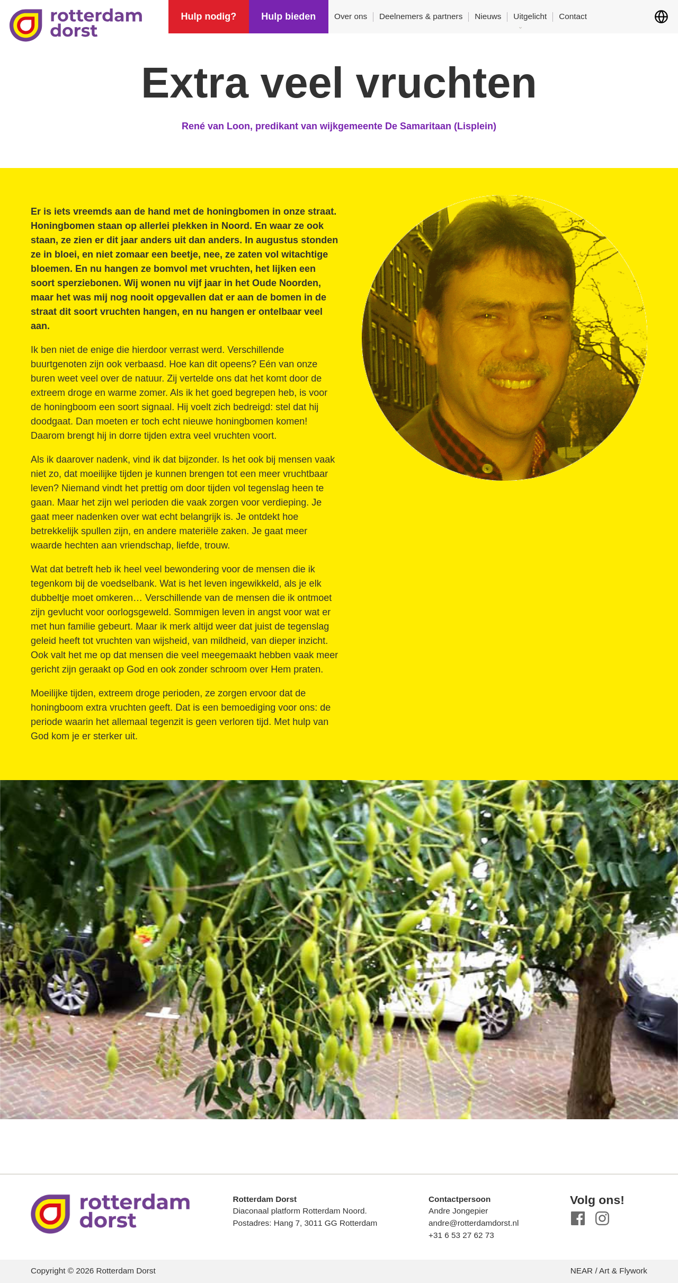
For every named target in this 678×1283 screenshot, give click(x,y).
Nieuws (488, 16)
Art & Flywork (623, 1270)
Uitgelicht (530, 16)
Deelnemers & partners (420, 16)
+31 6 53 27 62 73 (461, 1235)
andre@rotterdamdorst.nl (474, 1222)
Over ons (350, 16)
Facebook (578, 1218)
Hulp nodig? (208, 16)
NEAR (581, 1270)
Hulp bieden (288, 16)
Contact (573, 16)
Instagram (602, 1218)
